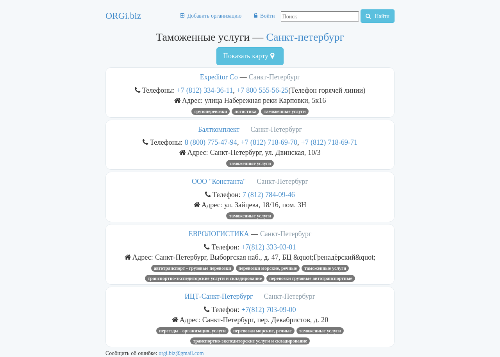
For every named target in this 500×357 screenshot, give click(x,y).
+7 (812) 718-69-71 (329, 142)
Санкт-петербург (305, 37)
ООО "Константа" (220, 181)
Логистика (245, 111)
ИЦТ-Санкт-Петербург (219, 296)
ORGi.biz (123, 15)
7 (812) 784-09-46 (269, 194)
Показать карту (248, 55)
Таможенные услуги (284, 111)
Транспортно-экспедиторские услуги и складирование (205, 278)
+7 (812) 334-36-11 (205, 90)
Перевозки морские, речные (268, 268)
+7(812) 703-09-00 (268, 309)
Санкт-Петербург (274, 77)
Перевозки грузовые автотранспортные (310, 278)
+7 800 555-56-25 (262, 90)
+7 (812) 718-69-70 (269, 142)
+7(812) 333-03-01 (268, 247)
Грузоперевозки (210, 111)
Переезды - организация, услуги (192, 330)
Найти (377, 16)
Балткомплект (218, 129)
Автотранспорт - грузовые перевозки (192, 268)
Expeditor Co (219, 77)
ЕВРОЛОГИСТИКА (219, 233)
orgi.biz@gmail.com (181, 353)
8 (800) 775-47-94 (211, 142)
